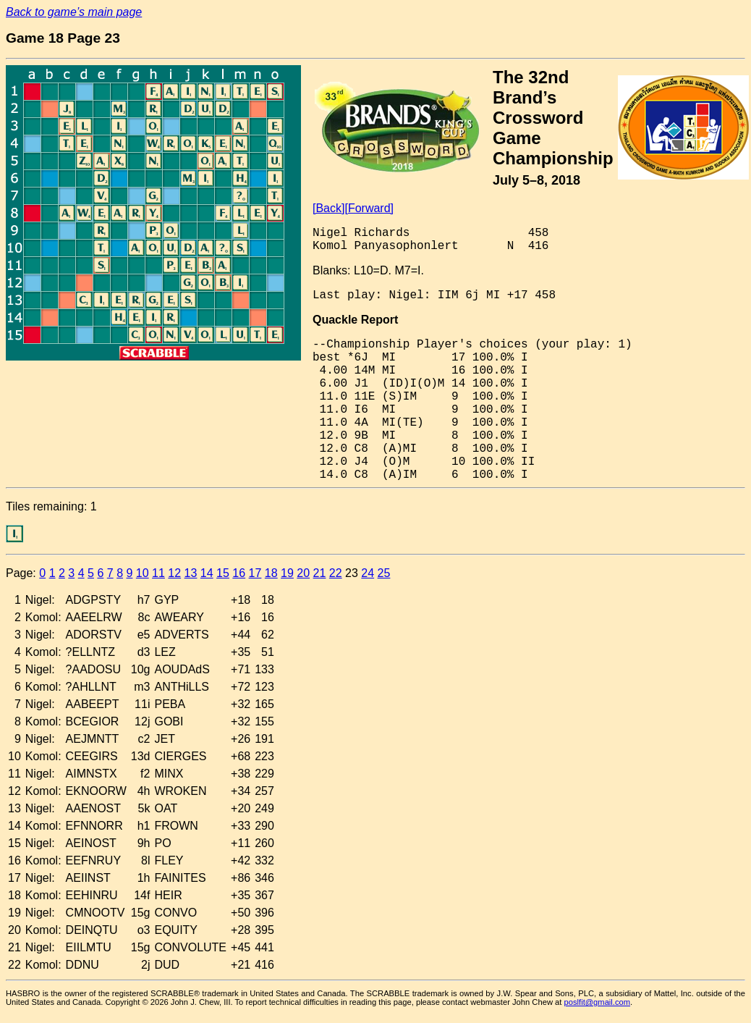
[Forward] (369, 208)
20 (303, 573)
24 (367, 573)
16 (238, 573)
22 (335, 573)
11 (158, 573)
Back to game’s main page (74, 12)
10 (142, 573)
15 (222, 573)
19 (287, 573)
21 (319, 573)
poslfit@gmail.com (597, 1002)
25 (384, 573)
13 (191, 573)
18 (271, 573)
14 (206, 573)
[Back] (328, 208)
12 (174, 573)
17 (255, 573)
